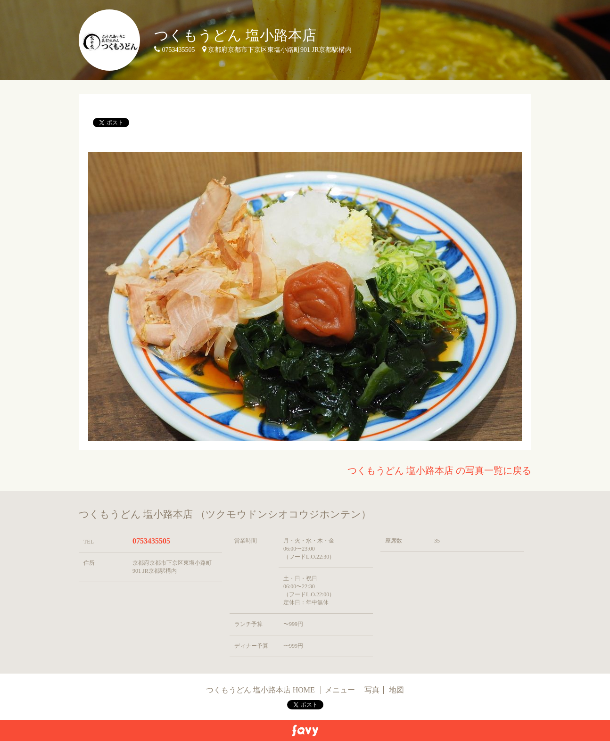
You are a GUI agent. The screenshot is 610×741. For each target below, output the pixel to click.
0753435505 (151, 541)
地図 (396, 690)
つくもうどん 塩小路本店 (235, 35)
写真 (371, 690)
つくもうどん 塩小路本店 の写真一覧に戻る (439, 470)
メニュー (340, 690)
